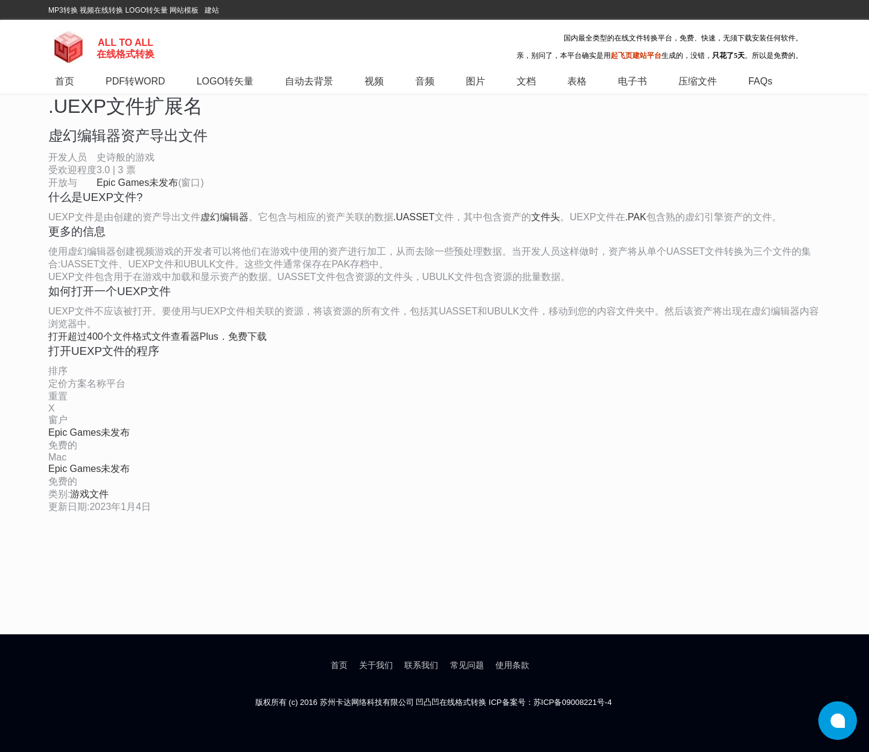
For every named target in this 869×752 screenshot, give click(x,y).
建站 (212, 10)
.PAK (635, 217)
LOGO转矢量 (146, 10)
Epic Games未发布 (137, 182)
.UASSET (413, 217)
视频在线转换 (101, 10)
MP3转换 (63, 10)
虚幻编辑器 (224, 217)
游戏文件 (89, 494)
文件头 (545, 217)
